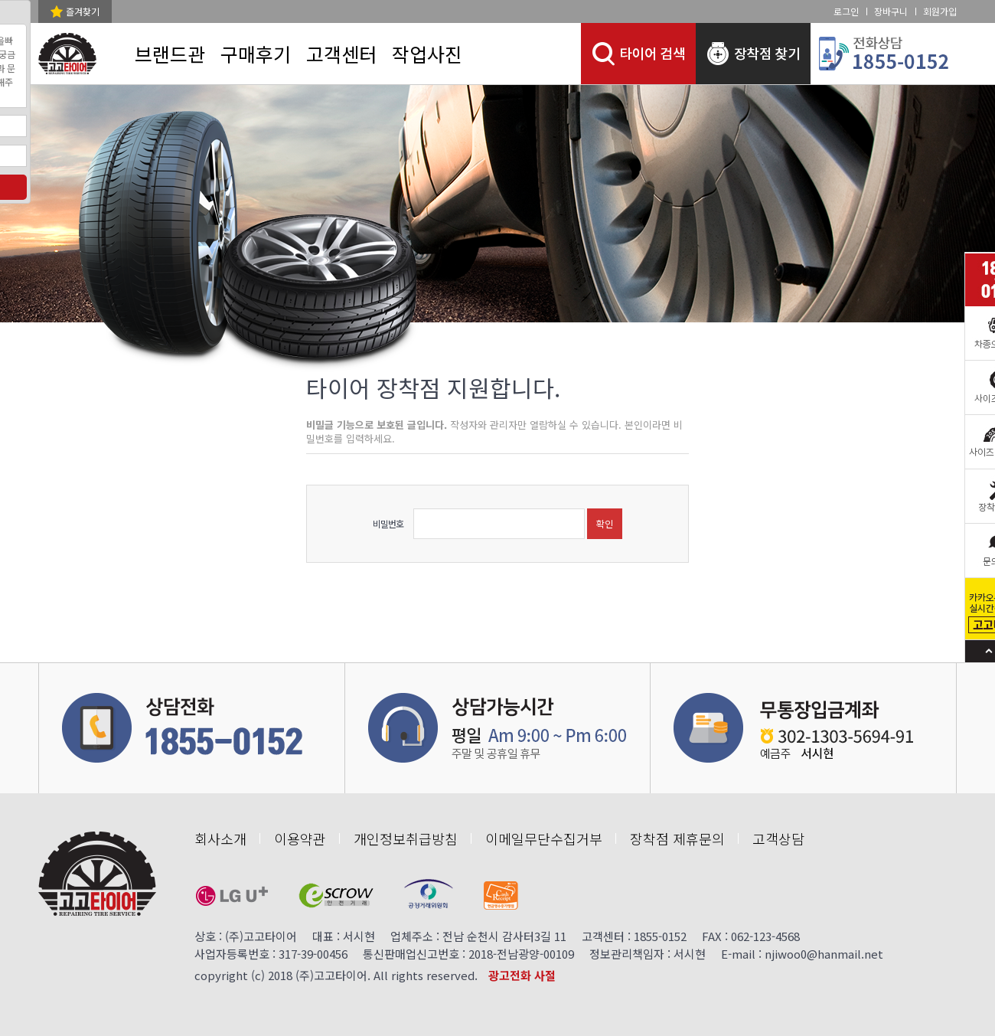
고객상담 (778, 838)
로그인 (846, 11)
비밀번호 (388, 523)
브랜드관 (170, 53)
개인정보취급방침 (406, 838)
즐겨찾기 (83, 11)
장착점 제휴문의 (677, 838)
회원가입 (940, 11)
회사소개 (220, 838)
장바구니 (891, 11)
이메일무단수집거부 (543, 838)
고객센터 (341, 53)
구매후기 (255, 53)
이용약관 (300, 838)
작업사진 (427, 53)
